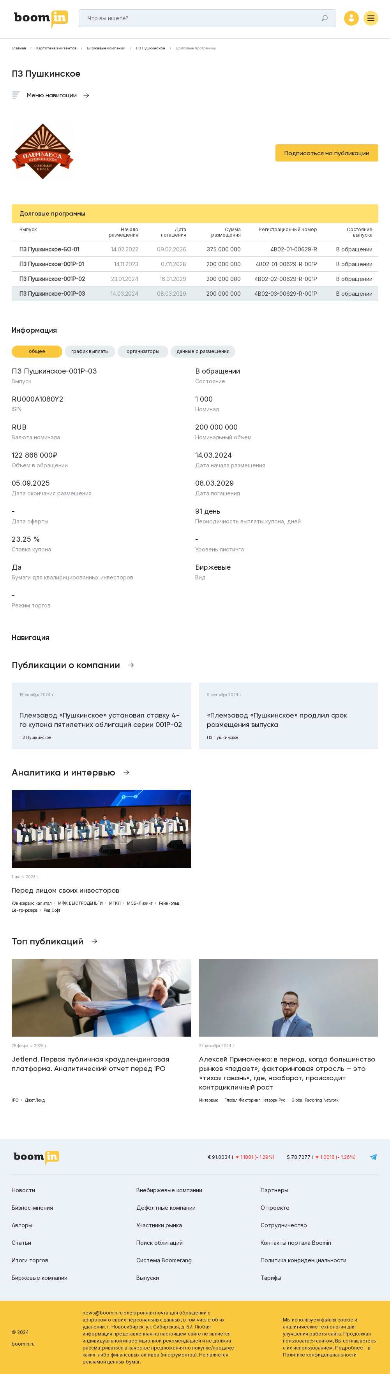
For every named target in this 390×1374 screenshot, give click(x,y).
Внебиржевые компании (169, 1190)
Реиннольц (169, 903)
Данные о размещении (202, 351)
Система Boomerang (164, 1260)
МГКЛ (115, 903)
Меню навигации (52, 95)
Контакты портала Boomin (296, 1242)
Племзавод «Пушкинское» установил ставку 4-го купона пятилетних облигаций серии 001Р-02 (100, 719)
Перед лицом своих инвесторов (65, 890)
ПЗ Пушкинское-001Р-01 (51, 264)
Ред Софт (52, 910)
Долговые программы (196, 48)
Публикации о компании (66, 664)
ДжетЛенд (35, 1100)
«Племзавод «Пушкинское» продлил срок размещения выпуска (277, 719)
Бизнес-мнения (32, 1207)
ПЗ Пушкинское (150, 48)
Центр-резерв (24, 910)
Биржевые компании (106, 48)
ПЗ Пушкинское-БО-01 (49, 249)
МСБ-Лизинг (140, 903)
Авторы (22, 1225)
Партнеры (274, 1190)
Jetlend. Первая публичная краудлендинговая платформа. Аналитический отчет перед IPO (90, 1063)
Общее (37, 351)
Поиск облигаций (159, 1242)
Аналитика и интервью (63, 772)
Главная (19, 48)
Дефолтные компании (166, 1207)
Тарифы (271, 1277)
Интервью (208, 1100)
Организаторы (143, 351)
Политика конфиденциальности (303, 1260)
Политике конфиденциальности (319, 1355)
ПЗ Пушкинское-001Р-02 (52, 279)
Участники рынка (159, 1225)
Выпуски (147, 1277)
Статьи (21, 1242)
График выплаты (90, 351)
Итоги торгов (30, 1260)
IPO (15, 1100)
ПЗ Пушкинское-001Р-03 (52, 293)
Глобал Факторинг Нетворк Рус (254, 1100)
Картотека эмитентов (56, 48)
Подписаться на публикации (326, 153)
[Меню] (371, 18)
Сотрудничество (284, 1225)
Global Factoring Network (315, 1100)
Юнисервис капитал (32, 903)
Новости (23, 1190)
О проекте (275, 1207)
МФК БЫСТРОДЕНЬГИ (80, 903)
